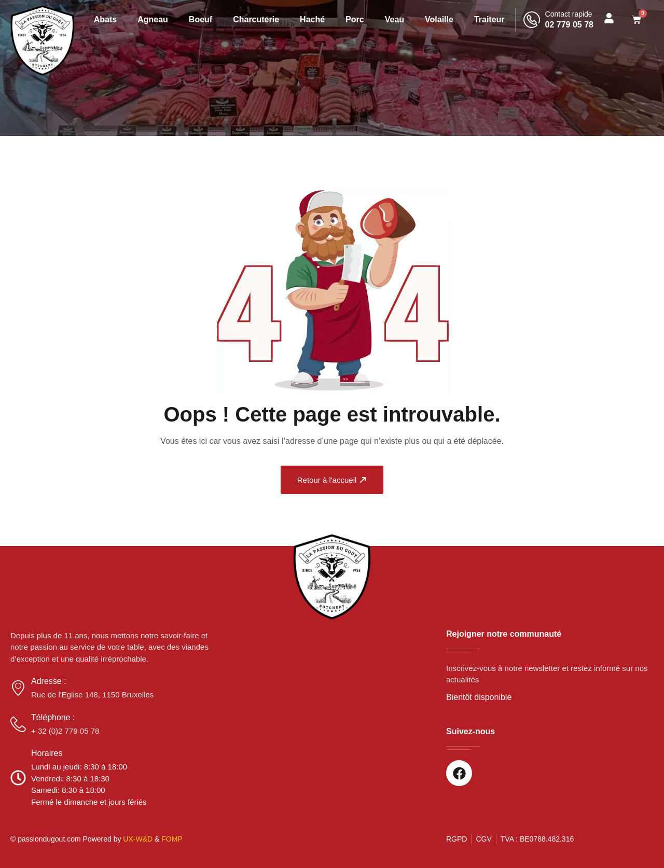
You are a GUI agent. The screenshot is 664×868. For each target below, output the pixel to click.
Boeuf (200, 19)
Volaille (439, 19)
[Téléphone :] (18, 724)
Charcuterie (256, 19)
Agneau (152, 19)
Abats (105, 19)
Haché (312, 19)
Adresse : (48, 681)
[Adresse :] (18, 688)
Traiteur (489, 19)
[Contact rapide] (531, 19)
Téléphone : (53, 717)
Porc (354, 19)
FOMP (171, 839)
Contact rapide (568, 14)
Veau (394, 19)
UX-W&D (138, 839)
